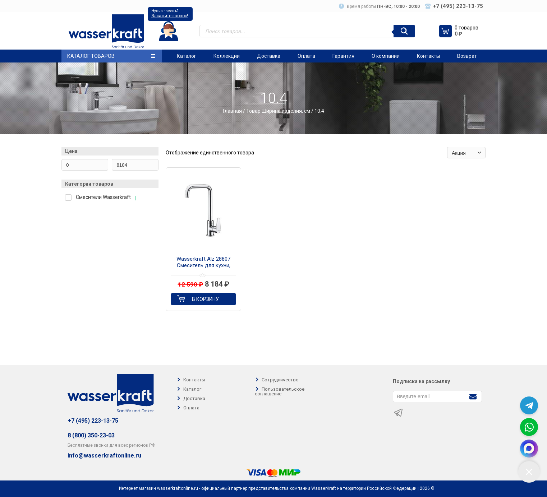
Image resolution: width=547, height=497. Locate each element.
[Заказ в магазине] (466, 152)
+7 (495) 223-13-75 (93, 420)
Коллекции (226, 56)
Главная (232, 111)
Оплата (306, 56)
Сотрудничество (280, 379)
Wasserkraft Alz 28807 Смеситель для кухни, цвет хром (203, 262)
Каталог (186, 56)
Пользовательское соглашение (279, 391)
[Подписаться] (472, 396)
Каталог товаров (111, 56)
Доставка (268, 56)
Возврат (467, 56)
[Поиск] (404, 31)
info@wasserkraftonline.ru (104, 456)
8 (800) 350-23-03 (91, 435)
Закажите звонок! (169, 15)
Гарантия (343, 56)
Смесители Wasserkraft (103, 197)
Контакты (428, 56)
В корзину (205, 299)
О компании (386, 56)
